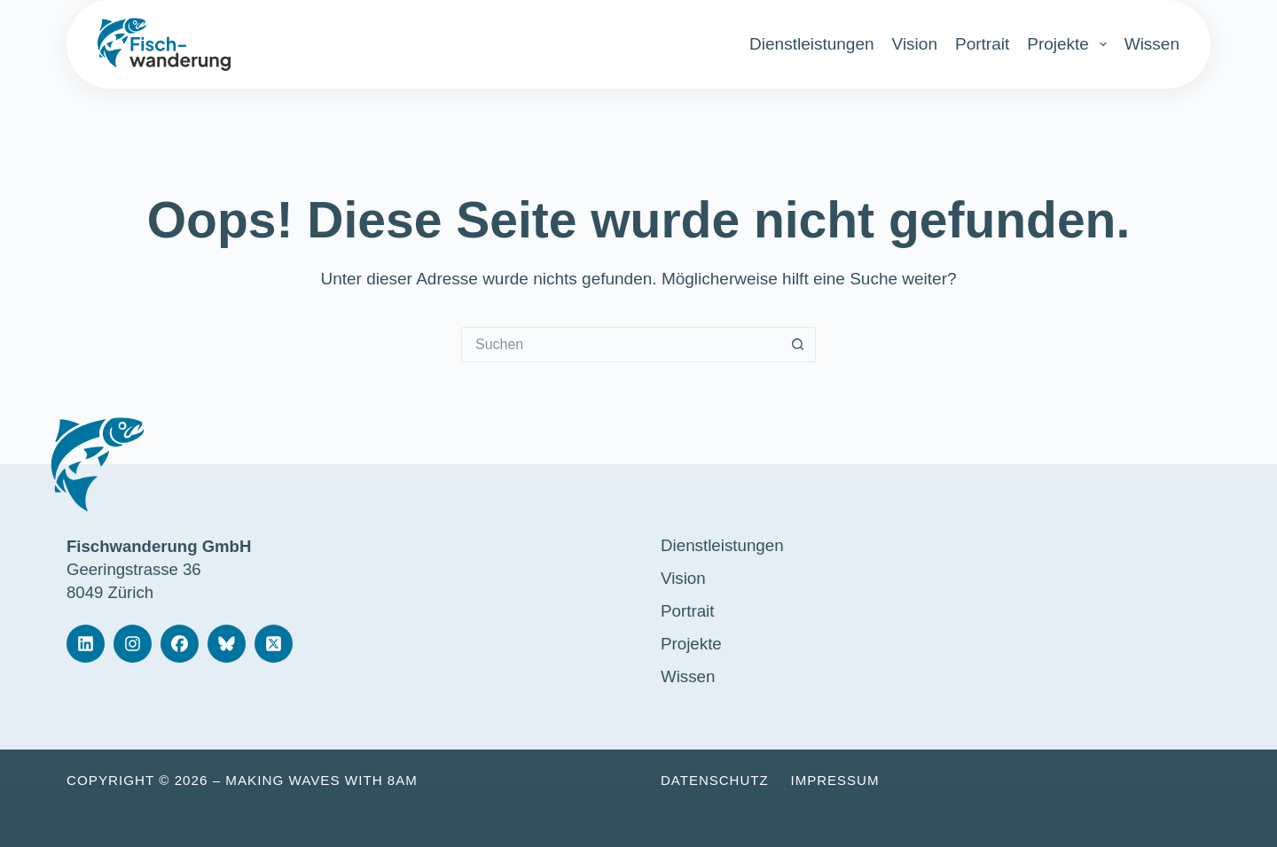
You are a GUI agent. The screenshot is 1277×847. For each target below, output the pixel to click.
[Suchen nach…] (620, 344)
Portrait (982, 44)
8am (403, 780)
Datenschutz (715, 780)
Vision (914, 44)
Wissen (1151, 44)
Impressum (836, 780)
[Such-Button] (798, 344)
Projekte (1067, 44)
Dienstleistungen (811, 44)
